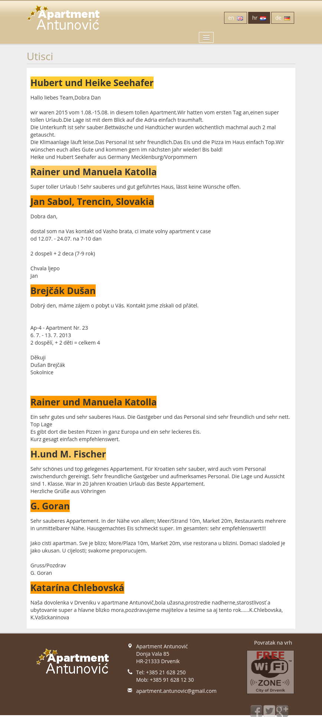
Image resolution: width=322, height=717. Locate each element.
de (282, 17)
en (235, 17)
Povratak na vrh (273, 642)
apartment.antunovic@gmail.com (176, 690)
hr (259, 17)
